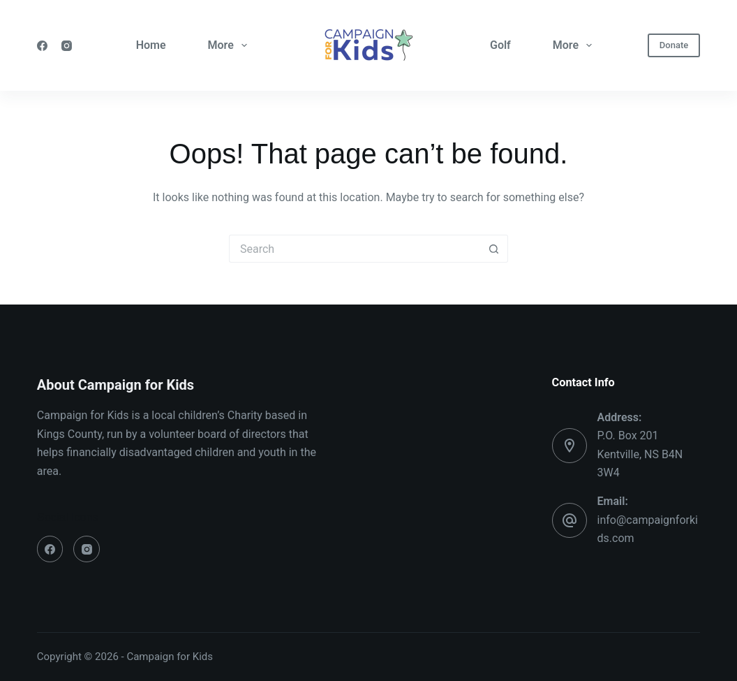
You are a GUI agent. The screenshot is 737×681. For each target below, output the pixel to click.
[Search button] (494, 249)
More (230, 45)
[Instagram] (66, 46)
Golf (500, 45)
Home (151, 45)
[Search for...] (354, 249)
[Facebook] (42, 46)
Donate (674, 45)
